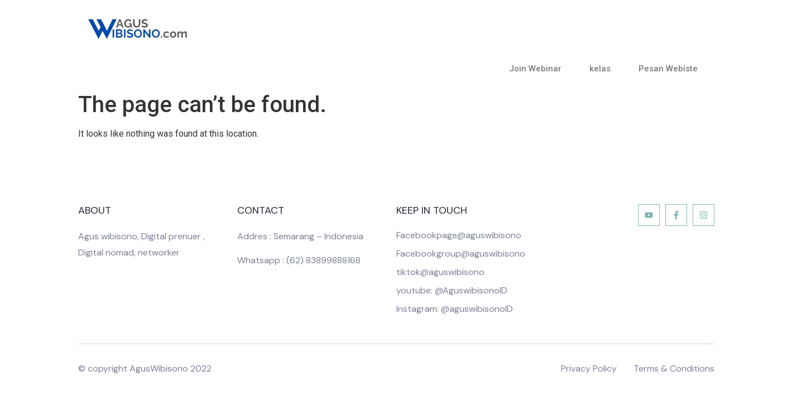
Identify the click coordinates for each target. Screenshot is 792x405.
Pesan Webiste (668, 69)
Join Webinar (538, 68)
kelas (602, 68)
